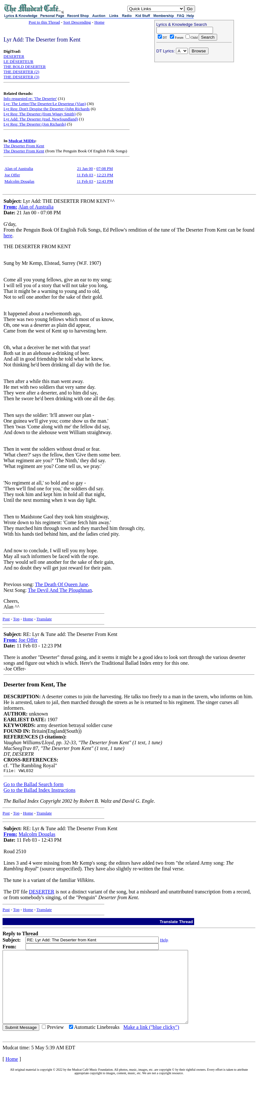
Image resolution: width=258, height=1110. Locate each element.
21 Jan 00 (85, 168)
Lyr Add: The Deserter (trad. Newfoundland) (41, 119)
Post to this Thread (44, 22)
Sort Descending (77, 22)
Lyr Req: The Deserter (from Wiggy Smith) (40, 113)
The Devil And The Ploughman (60, 590)
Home (99, 22)
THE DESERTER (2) (21, 71)
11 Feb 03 (85, 174)
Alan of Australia (18, 168)
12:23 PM (105, 174)
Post (6, 618)
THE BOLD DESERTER (25, 66)
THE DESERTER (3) (21, 76)
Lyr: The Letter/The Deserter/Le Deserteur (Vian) (45, 103)
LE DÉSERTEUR (18, 61)
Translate (44, 618)
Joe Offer (12, 174)
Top (16, 618)
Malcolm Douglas (19, 181)
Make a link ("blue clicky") (151, 1042)
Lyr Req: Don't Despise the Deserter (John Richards (47, 108)
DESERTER (14, 56)
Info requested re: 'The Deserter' (30, 98)
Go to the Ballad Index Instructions (39, 791)
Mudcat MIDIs (22, 140)
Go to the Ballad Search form (34, 785)
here (8, 235)
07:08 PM (104, 168)
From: (10, 207)
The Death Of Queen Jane (61, 584)
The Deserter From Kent (24, 145)
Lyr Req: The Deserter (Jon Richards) (35, 124)
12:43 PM (105, 181)
